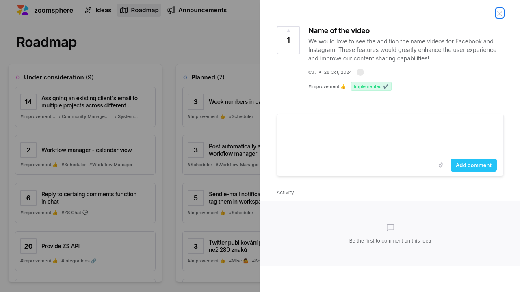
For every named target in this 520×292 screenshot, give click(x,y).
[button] (360, 72)
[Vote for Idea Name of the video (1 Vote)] (288, 40)
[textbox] (390, 135)
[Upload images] (440, 165)
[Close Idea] (500, 13)
